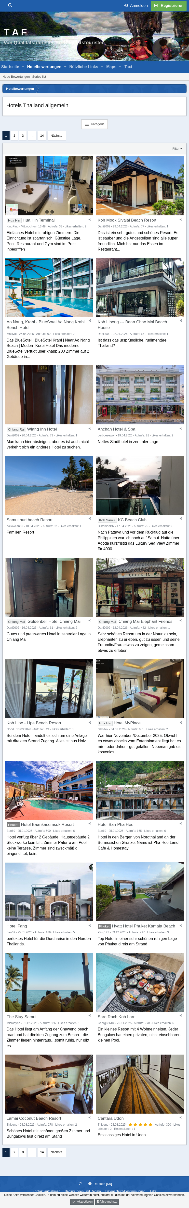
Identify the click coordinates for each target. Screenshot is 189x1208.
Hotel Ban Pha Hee (116, 824)
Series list (39, 76)
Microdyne (13, 1023)
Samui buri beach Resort (30, 520)
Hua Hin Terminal (38, 220)
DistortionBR (106, 526)
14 (42, 135)
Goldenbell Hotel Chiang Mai (54, 621)
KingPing (12, 226)
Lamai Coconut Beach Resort (34, 1118)
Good (10, 729)
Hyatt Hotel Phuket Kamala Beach (143, 926)
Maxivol (12, 334)
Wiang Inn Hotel (42, 429)
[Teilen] (89, 219)
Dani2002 (104, 226)
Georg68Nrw (106, 1023)
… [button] (32, 135)
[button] (23, 67)
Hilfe (153, 1191)
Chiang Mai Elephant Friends (145, 621)
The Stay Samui (21, 1016)
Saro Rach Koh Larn (116, 1016)
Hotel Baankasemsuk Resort (47, 824)
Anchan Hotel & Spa (116, 429)
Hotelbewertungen (44, 67)
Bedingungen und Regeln (83, 1191)
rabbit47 (103, 729)
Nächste (56, 135)
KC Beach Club (132, 520)
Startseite (10, 67)
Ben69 (11, 831)
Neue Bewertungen (16, 76)
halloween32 (15, 526)
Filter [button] (176, 148)
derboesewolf (106, 435)
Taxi (128, 67)
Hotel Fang (17, 926)
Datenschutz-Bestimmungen (125, 1191)
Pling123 (103, 932)
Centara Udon (111, 1118)
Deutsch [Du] (100, 1184)
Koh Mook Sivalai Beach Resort (127, 220)
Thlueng (12, 1124)
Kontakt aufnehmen (46, 1191)
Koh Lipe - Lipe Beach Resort (34, 723)
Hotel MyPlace (127, 723)
